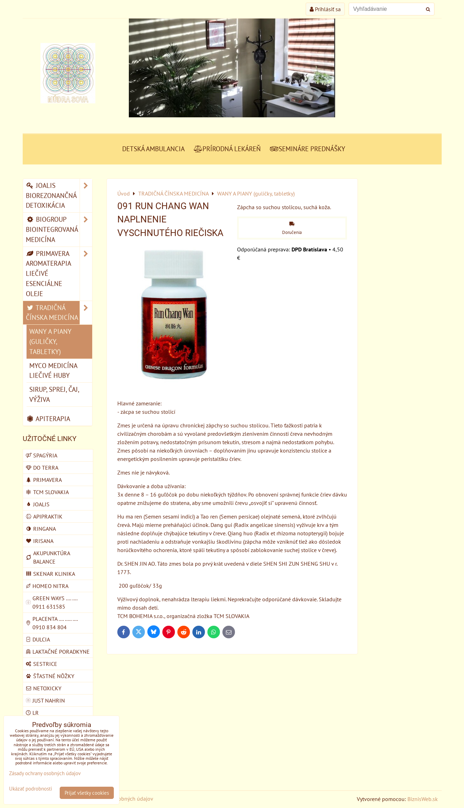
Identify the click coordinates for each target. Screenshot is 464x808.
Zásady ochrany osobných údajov (45, 773)
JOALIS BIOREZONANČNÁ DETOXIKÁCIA (59, 195)
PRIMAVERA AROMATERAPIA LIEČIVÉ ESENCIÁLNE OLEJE (59, 274)
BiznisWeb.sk (422, 798)
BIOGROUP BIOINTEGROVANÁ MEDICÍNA (59, 229)
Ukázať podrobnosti (30, 789)
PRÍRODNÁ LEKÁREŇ (227, 148)
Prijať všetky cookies (87, 792)
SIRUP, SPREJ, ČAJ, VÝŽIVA (54, 394)
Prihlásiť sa (325, 9)
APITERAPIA (48, 418)
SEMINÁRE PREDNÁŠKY (307, 148)
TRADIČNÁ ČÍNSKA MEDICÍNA (59, 313)
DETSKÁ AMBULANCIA (153, 148)
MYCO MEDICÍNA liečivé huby (53, 370)
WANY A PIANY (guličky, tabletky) (50, 341)
